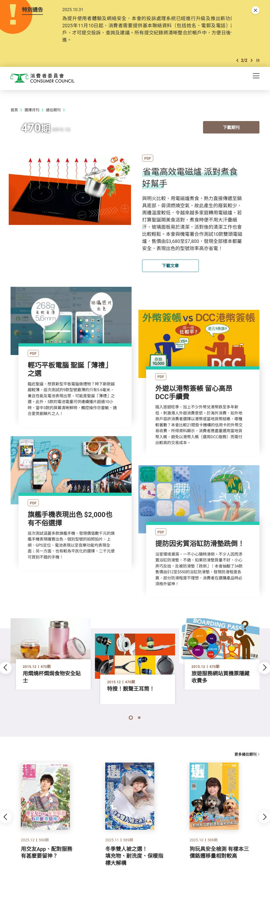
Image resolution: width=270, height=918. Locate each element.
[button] (237, 60)
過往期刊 (53, 109)
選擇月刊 (32, 109)
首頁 (14, 109)
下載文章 (170, 266)
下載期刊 (231, 128)
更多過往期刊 (246, 754)
